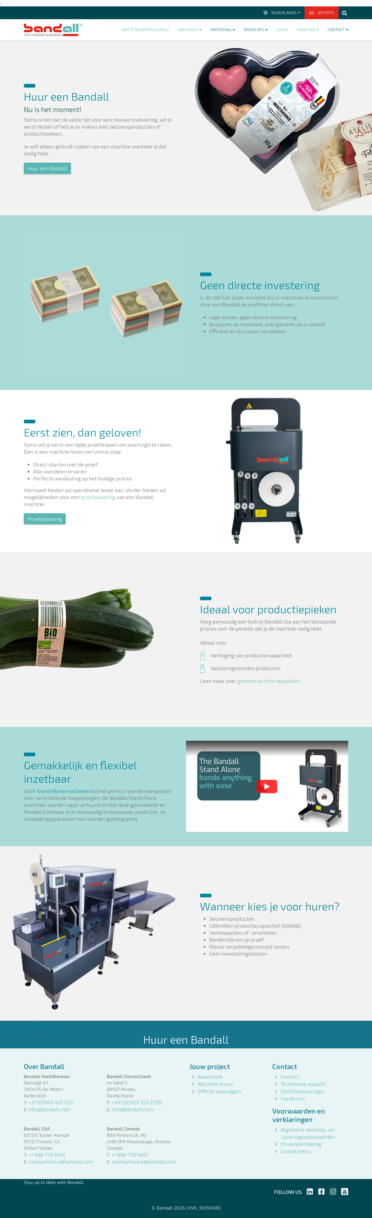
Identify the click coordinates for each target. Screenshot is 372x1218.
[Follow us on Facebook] (321, 1190)
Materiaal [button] (221, 29)
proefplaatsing (98, 497)
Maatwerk (210, 1076)
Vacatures (293, 1098)
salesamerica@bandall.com (61, 1161)
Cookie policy (296, 1151)
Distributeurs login (302, 1091)
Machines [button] (188, 29)
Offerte (322, 12)
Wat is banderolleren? (145, 29)
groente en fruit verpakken (268, 681)
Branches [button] (254, 29)
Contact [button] (336, 29)
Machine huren (215, 1084)
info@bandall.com (49, 1109)
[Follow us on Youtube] (344, 1190)
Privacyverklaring (301, 1144)
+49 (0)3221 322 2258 (136, 1102)
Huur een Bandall (47, 168)
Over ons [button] (306, 29)
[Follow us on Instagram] (333, 1190)
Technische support (303, 1084)
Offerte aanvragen (219, 1091)
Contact (290, 1076)
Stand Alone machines (63, 791)
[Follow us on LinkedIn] (309, 1190)
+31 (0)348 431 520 (50, 1102)
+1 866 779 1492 (46, 1154)
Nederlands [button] (280, 12)
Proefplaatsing (44, 519)
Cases (282, 29)
